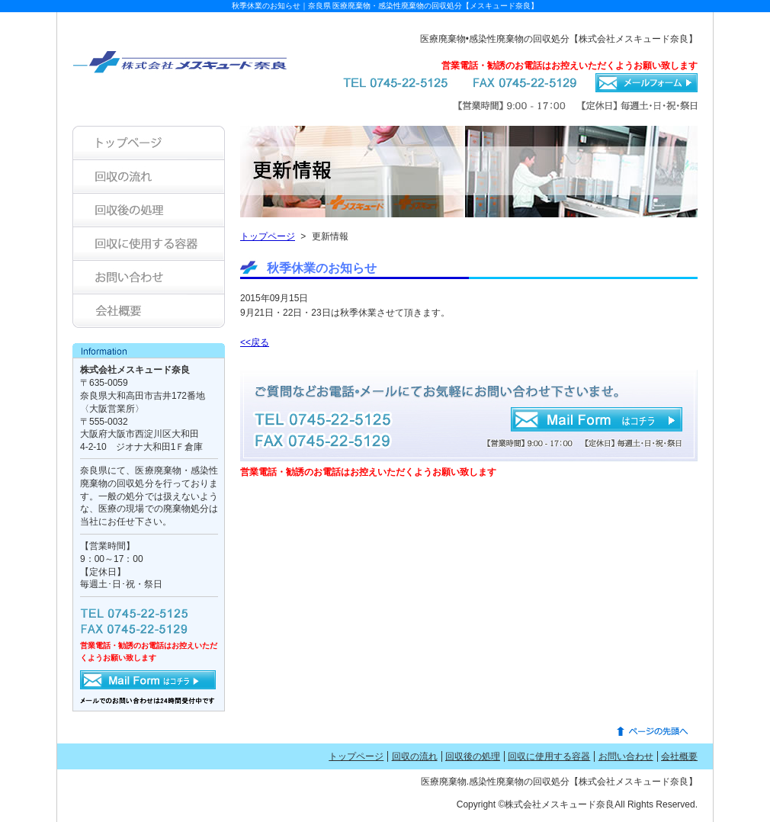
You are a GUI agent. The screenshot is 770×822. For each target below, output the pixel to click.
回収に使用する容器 (549, 756)
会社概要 (679, 756)
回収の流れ (415, 756)
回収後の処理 (472, 756)
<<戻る (254, 342)
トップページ (267, 236)
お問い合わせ (625, 756)
